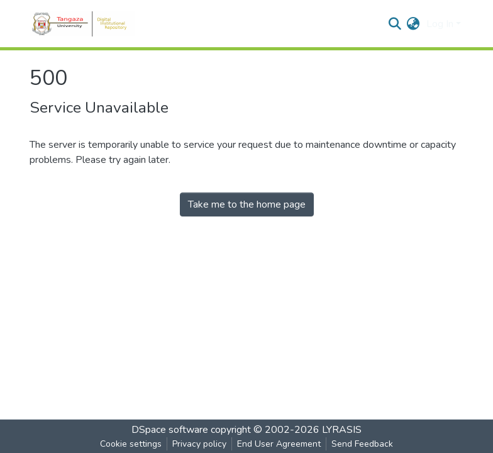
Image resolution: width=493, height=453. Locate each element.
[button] (413, 23)
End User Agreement (279, 444)
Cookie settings (131, 444)
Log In (439, 24)
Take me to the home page (247, 204)
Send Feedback (362, 444)
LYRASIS (342, 430)
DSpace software (169, 430)
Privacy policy (199, 444)
